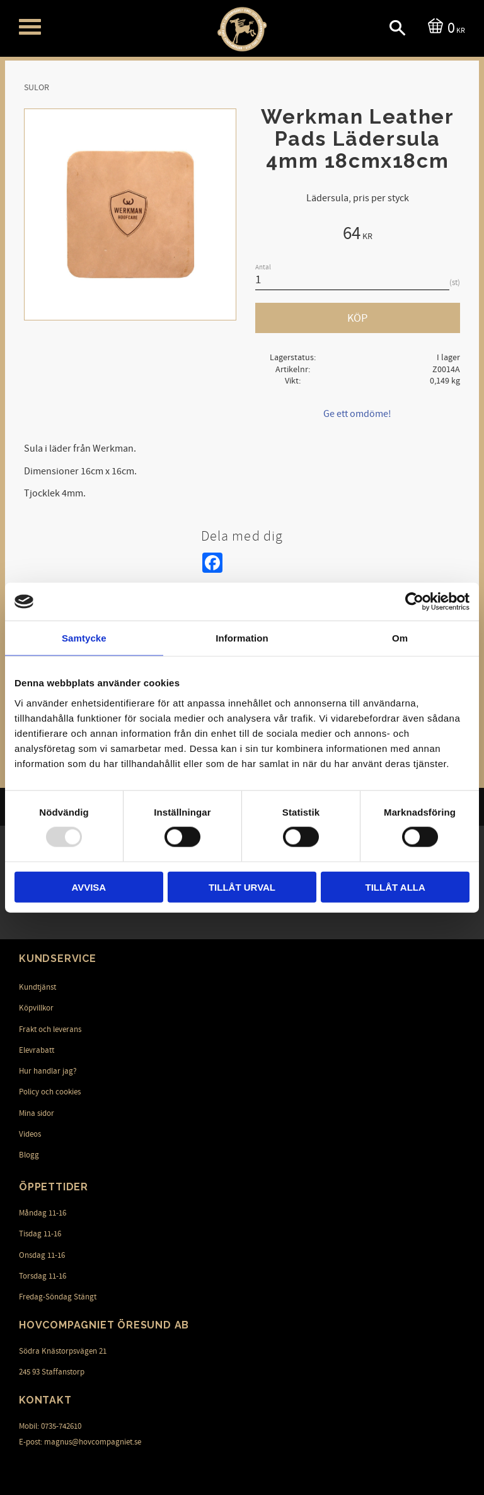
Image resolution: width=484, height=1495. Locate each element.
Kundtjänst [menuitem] (37, 987)
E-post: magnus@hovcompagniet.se (80, 1442)
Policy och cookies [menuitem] (50, 1092)
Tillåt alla (395, 886)
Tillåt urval (242, 886)
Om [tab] (400, 638)
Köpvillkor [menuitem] (36, 1008)
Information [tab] (242, 638)
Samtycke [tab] (84, 638)
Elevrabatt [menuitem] (36, 1050)
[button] (30, 27)
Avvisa (88, 886)
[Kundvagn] (444, 27)
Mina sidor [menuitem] (36, 1113)
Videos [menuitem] (30, 1134)
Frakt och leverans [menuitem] (50, 1029)
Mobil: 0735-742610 (50, 1426)
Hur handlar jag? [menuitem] (48, 1071)
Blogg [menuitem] (29, 1155)
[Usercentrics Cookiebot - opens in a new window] (414, 601)
